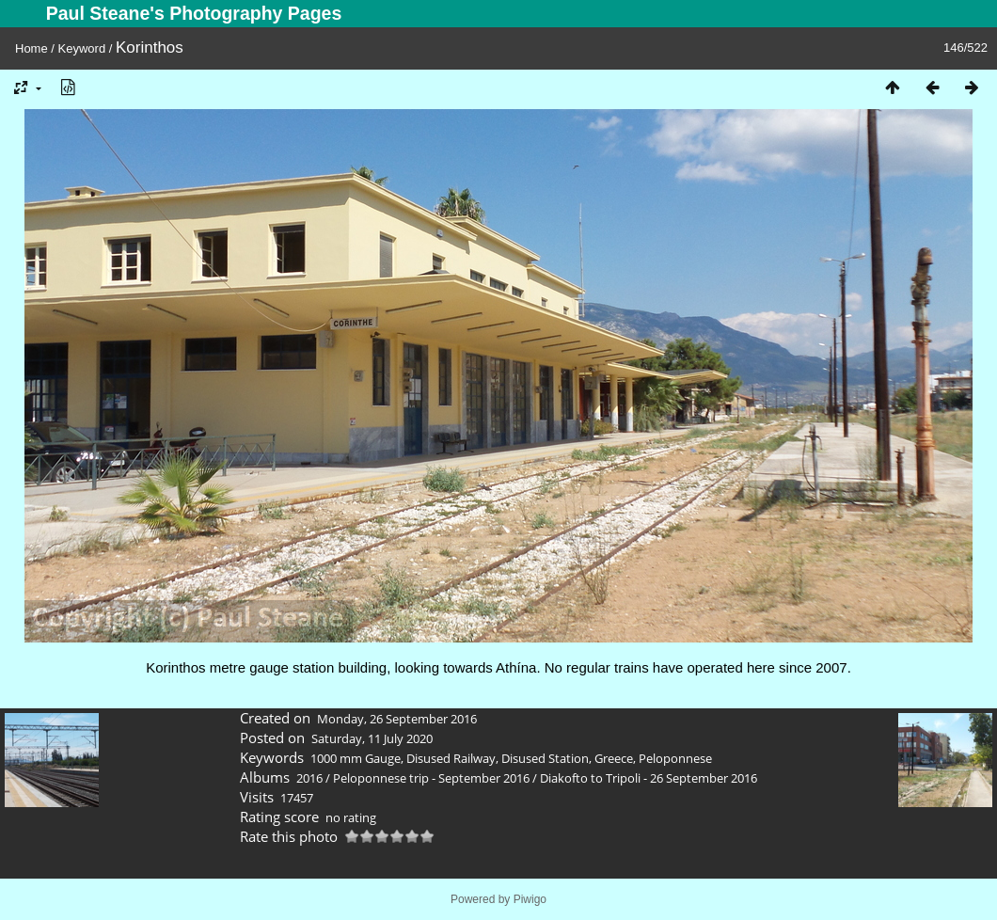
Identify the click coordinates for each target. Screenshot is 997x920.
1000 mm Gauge (355, 758)
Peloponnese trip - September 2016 (431, 777)
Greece (613, 758)
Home (31, 48)
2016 (309, 777)
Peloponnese (675, 758)
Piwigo (530, 899)
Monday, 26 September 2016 (397, 718)
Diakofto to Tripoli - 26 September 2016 (648, 777)
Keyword (82, 48)
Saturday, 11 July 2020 (372, 738)
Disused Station (545, 758)
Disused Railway (451, 758)
